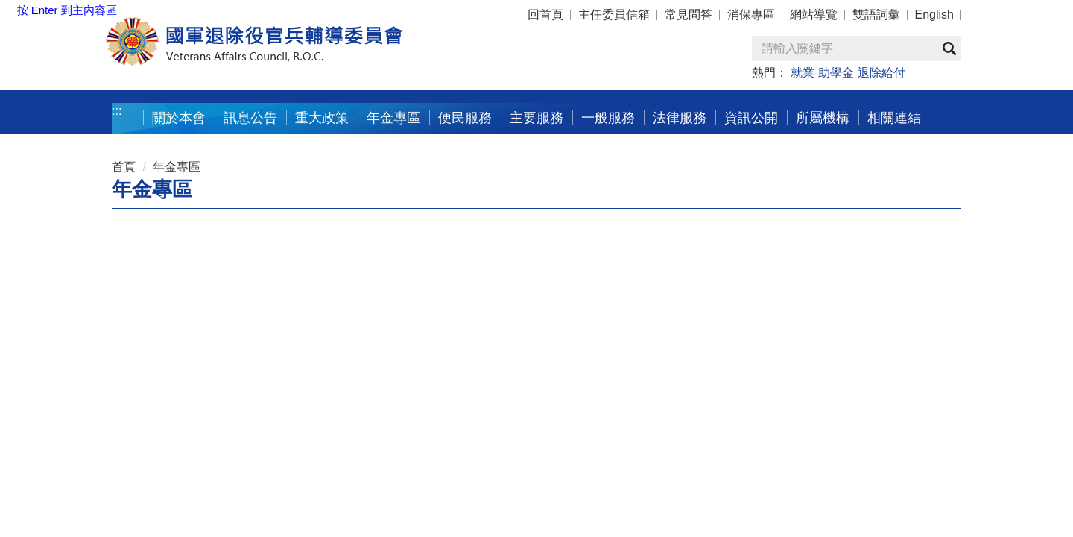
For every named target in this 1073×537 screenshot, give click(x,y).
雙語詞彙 (876, 14)
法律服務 (679, 117)
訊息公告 (250, 117)
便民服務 (465, 117)
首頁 (124, 166)
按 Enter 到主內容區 (67, 10)
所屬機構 (822, 117)
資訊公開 (751, 117)
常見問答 (688, 14)
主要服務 (536, 117)
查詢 (949, 48)
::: (116, 110)
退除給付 (881, 72)
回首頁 (545, 14)
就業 (802, 72)
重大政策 (322, 117)
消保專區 (751, 14)
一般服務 (608, 117)
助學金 (836, 72)
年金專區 (393, 117)
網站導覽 (814, 14)
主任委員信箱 (614, 14)
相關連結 (894, 117)
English (934, 14)
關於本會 (179, 117)
